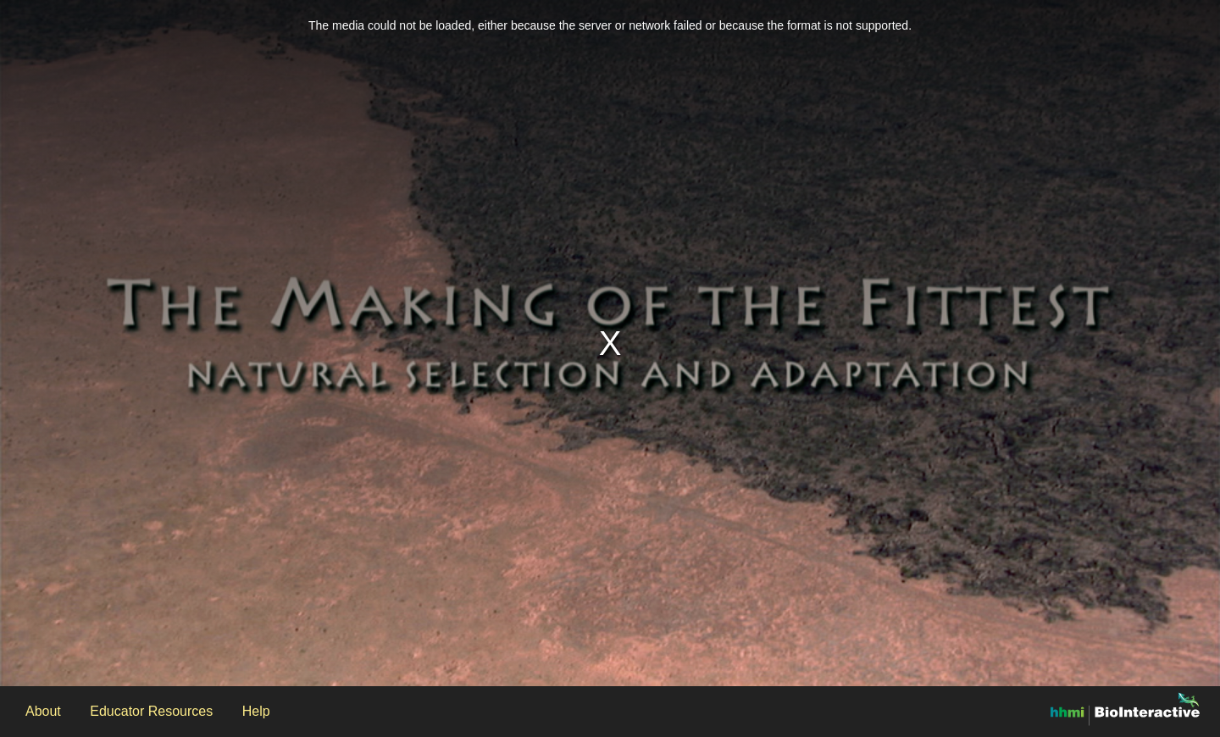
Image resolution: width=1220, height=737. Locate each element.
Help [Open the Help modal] (256, 711)
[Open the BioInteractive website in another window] (1125, 708)
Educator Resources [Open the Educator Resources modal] (151, 711)
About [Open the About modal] (43, 711)
